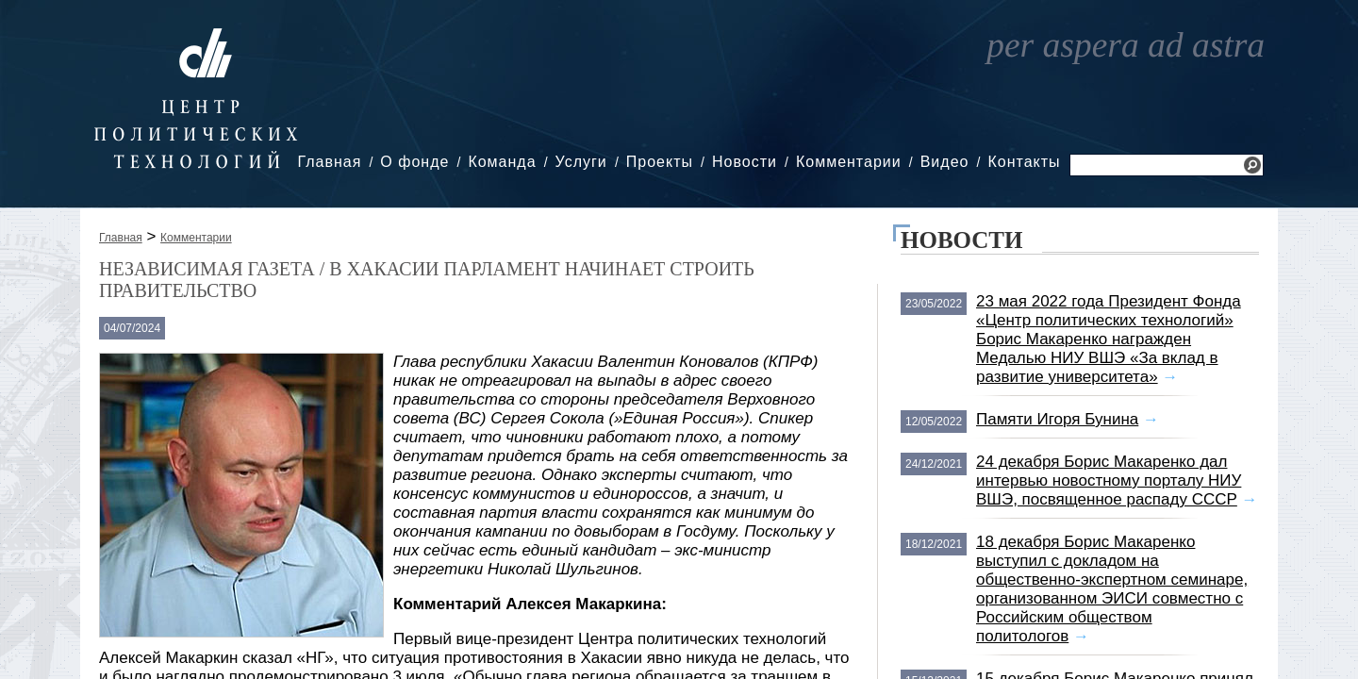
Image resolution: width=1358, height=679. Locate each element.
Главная (329, 162)
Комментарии (849, 162)
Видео (944, 162)
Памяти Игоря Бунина (1057, 419)
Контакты (1023, 162)
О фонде (414, 162)
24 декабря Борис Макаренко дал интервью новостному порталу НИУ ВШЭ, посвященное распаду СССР (1108, 480)
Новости (744, 162)
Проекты (659, 162)
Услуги (581, 162)
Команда (502, 162)
